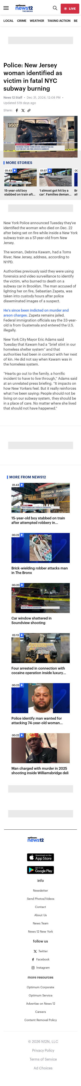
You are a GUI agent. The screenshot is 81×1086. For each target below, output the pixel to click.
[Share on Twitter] (23, 110)
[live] (70, 9)
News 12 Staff (12, 97)
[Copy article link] (29, 110)
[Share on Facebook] (17, 110)
